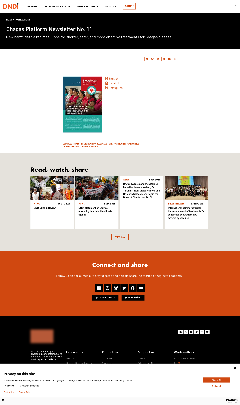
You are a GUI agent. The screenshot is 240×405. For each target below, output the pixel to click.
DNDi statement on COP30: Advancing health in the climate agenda (95, 211)
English (114, 78)
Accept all (216, 380)
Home (9, 20)
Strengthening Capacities (124, 144)
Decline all (216, 386)
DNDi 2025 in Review (45, 208)
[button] (146, 59)
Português (116, 88)
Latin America (90, 146)
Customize (9, 392)
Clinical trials (71, 144)
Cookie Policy (25, 392)
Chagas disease (72, 146)
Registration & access (94, 144)
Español (114, 83)
